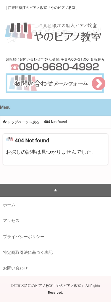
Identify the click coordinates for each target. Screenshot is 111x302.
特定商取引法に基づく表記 (28, 252)
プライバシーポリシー (23, 236)
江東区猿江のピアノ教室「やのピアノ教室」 (43, 8)
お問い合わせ (15, 268)
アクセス (11, 220)
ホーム (9, 204)
